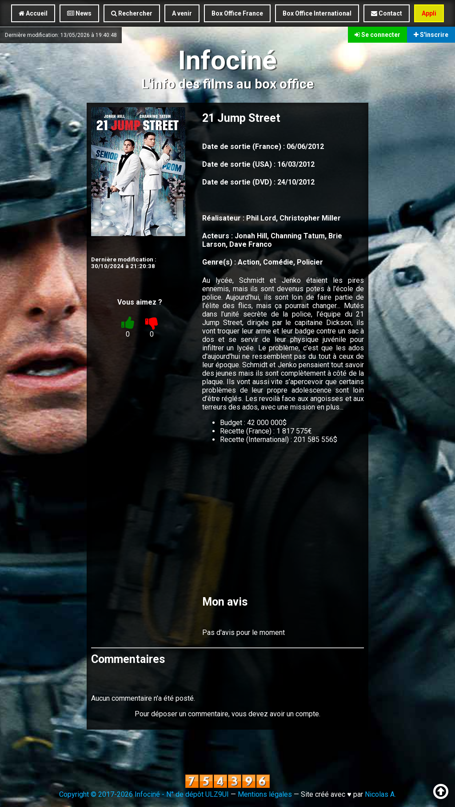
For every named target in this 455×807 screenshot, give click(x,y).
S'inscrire (431, 34)
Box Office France (237, 13)
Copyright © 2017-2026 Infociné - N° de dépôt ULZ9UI (144, 794)
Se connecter (377, 34)
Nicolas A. (380, 794)
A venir (182, 13)
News (79, 13)
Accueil (33, 13)
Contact (386, 13)
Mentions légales (265, 794)
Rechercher (131, 13)
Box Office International (317, 13)
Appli (429, 13)
